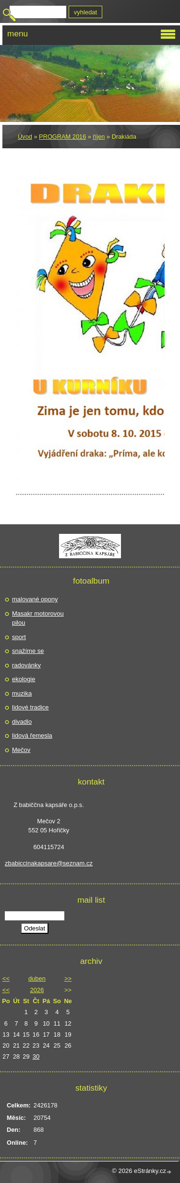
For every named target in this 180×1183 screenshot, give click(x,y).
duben (37, 978)
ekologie (23, 679)
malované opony (35, 599)
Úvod (25, 136)
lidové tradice (30, 707)
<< (6, 978)
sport (19, 637)
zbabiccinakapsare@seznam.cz (49, 863)
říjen (99, 136)
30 (36, 1056)
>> (68, 978)
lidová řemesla (32, 735)
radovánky (26, 665)
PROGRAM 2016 (62, 136)
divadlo (22, 721)
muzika (22, 693)
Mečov (21, 749)
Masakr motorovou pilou (38, 618)
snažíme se (28, 650)
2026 (37, 990)
